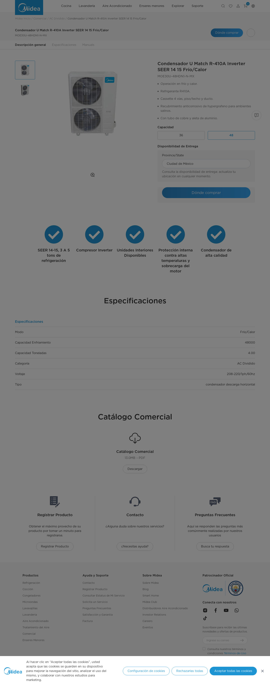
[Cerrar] (262, 671)
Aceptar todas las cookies (233, 671)
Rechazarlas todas (189, 671)
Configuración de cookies (146, 671)
